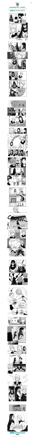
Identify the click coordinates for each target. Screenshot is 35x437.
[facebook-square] (16, 434)
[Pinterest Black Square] (18, 434)
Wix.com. (22, 436)
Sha (11, 7)
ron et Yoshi (19, 7)
